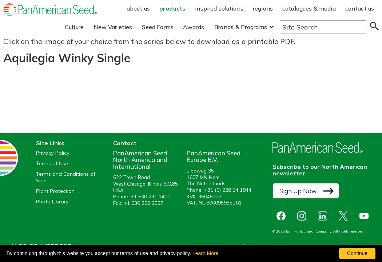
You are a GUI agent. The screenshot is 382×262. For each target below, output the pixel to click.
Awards (193, 27)
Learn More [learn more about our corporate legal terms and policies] (205, 253)
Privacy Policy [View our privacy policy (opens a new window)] (52, 153)
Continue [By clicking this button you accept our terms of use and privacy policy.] (357, 253)
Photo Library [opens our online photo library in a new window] (52, 202)
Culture (74, 27)
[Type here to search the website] (323, 26)
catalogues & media (309, 8)
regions (263, 8)
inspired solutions (219, 8)
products (172, 8)
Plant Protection (55, 191)
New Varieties (112, 27)
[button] (244, 27)
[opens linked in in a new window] (324, 216)
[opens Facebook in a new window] (282, 216)
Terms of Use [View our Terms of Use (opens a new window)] (52, 163)
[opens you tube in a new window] (365, 216)
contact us (359, 8)
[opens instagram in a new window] (303, 216)
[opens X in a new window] (345, 216)
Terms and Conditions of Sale (65, 177)
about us (138, 8)
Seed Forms (158, 27)
